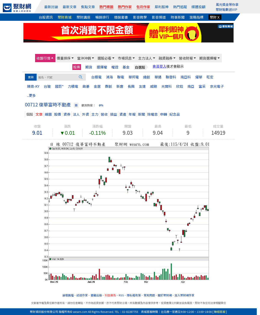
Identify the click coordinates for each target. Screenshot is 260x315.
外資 (85, 114)
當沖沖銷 (84, 58)
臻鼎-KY (33, 86)
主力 (94, 114)
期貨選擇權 (208, 58)
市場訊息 (125, 58)
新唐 (119, 86)
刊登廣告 (110, 295)
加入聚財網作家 (184, 295)
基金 (126, 67)
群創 (108, 86)
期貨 (88, 67)
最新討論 (51, 6)
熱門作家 (125, 6)
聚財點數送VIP (226, 9)
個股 (29, 114)
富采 (202, 86)
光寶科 (166, 86)
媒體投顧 (198, 6)
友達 (142, 86)
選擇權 (102, 67)
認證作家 (82, 295)
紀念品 (174, 114)
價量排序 (64, 58)
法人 (76, 114)
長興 (131, 86)
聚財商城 (65, 17)
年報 (132, 114)
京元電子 (217, 86)
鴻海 (109, 77)
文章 (39, 114)
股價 (57, 114)
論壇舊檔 (68, 295)
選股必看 (104, 58)
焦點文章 (88, 6)
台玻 (47, 86)
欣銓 (179, 86)
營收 (104, 114)
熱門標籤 (106, 6)
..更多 (31, 95)
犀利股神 (162, 6)
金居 (97, 86)
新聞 (141, 114)
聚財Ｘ (215, 17)
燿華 (198, 77)
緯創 (146, 77)
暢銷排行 (102, 17)
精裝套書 (121, 17)
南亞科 (185, 77)
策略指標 (196, 17)
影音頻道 (159, 17)
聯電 (120, 77)
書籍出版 (96, 295)
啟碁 (86, 86)
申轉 (163, 114)
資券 (66, 114)
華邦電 (133, 77)
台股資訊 (46, 17)
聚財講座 (83, 17)
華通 (157, 77)
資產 (122, 114)
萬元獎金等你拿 (227, 4)
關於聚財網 (165, 295)
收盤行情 (43, 58)
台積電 (96, 77)
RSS (121, 295)
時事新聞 (178, 17)
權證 (114, 67)
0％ (101, 105)
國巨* (59, 86)
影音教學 (140, 17)
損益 (113, 114)
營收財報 (186, 58)
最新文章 (69, 6)
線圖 (48, 114)
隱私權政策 (134, 295)
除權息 (152, 114)
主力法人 (145, 58)
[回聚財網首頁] (17, 8)
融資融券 (165, 58)
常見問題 (149, 295)
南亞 (190, 86)
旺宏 (209, 77)
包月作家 (143, 6)
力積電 (73, 86)
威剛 (153, 86)
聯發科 (171, 77)
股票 (76, 67)
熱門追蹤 (180, 6)
